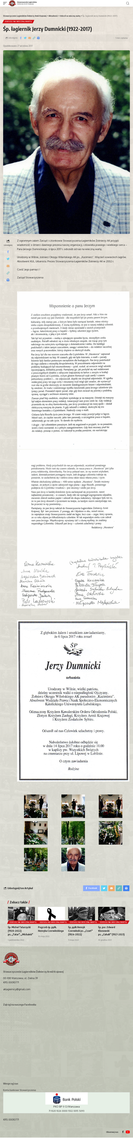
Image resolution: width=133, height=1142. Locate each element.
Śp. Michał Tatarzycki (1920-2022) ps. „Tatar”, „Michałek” (21, 931)
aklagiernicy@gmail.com (16, 993)
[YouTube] (128, 1136)
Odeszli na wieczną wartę (18, 22)
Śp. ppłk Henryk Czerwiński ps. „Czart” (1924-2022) (81, 931)
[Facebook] (123, 1136)
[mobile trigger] (5, 3)
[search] (127, 3)
